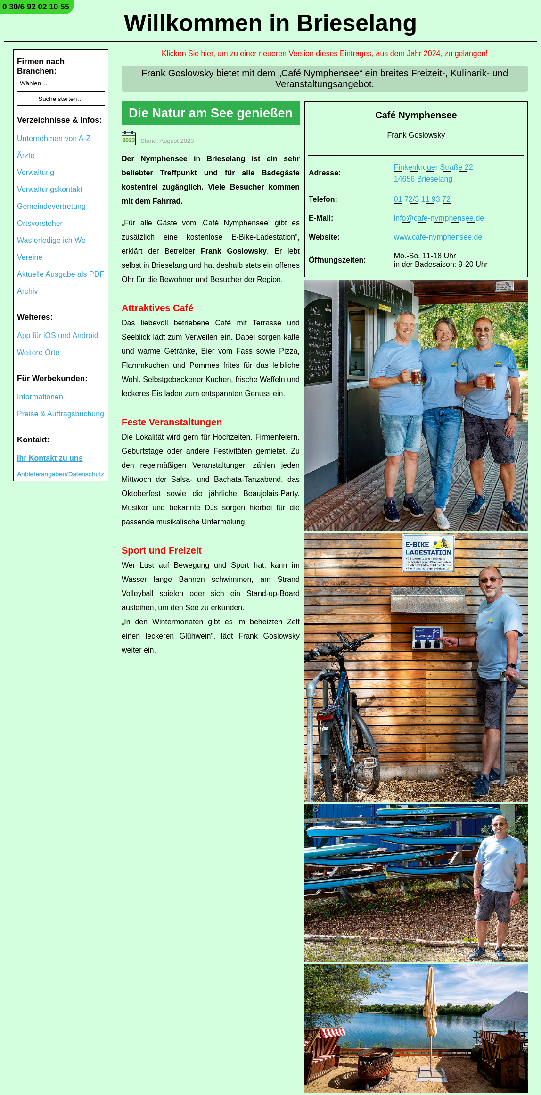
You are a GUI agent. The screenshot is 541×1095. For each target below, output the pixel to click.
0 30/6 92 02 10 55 (35, 6)
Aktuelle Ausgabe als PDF (60, 274)
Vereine (29, 257)
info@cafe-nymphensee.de (439, 218)
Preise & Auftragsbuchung (60, 414)
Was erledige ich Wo (51, 240)
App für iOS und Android (57, 336)
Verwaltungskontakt (49, 189)
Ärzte (25, 155)
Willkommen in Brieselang (270, 23)
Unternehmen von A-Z (54, 138)
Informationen (40, 397)
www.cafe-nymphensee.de (438, 237)
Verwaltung (35, 172)
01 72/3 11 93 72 (422, 199)
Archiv (27, 291)
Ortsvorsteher (40, 223)
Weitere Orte (38, 352)
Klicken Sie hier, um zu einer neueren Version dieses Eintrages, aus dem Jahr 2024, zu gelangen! (325, 54)
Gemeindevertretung (51, 206)
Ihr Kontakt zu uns (50, 458)
